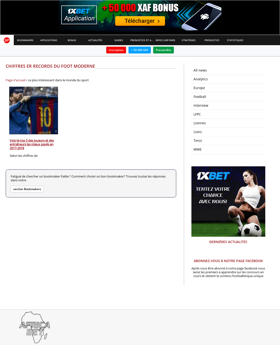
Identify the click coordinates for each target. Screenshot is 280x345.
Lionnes (200, 123)
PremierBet (163, 50)
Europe (199, 88)
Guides (118, 40)
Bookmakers (25, 40)
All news (200, 70)
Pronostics (211, 40)
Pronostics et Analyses (142, 40)
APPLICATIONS (48, 40)
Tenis (198, 140)
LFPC (197, 114)
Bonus (72, 40)
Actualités (95, 40)
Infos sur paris (165, 40)
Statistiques (235, 40)
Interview (201, 105)
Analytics (201, 79)
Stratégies (189, 40)
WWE (198, 149)
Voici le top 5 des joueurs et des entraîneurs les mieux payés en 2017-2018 (32, 144)
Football (200, 96)
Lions (198, 131)
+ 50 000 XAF (139, 50)
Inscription (116, 50)
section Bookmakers (27, 189)
